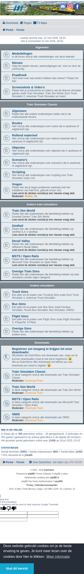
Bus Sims (19, 304)
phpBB (31, 474)
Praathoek (19, 75)
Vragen (17, 184)
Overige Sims (22, 328)
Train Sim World (23, 210)
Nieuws (17, 63)
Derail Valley (21, 241)
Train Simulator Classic (42, 104)
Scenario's (19, 159)
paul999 (59, 481)
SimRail (17, 225)
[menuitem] (10, 23)
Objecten (18, 147)
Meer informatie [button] (58, 556)
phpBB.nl (54, 477)
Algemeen (42, 47)
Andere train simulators (42, 204)
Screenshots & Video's (28, 87)
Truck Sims (20, 291)
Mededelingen (22, 53)
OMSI (16, 414)
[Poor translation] (11, 508)
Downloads (42, 342)
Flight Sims (20, 316)
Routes (17, 123)
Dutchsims (49, 470)
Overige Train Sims (26, 271)
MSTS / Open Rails (25, 256)
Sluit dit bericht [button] (17, 568)
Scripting (18, 172)
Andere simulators (42, 285)
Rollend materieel (24, 135)
